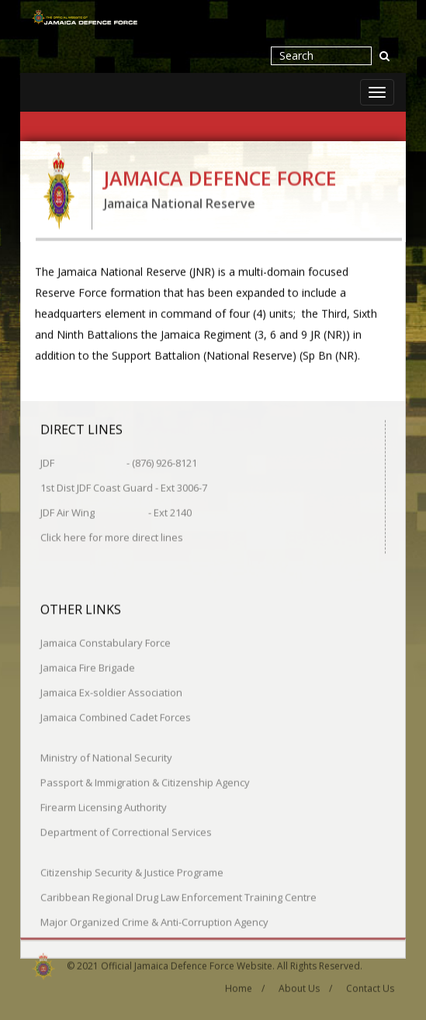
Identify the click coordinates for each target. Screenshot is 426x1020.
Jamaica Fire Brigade (87, 667)
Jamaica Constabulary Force (105, 642)
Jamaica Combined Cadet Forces (115, 717)
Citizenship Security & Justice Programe (131, 872)
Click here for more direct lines (111, 537)
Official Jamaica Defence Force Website (186, 963)
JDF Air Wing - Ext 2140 (116, 512)
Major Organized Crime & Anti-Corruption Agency (154, 921)
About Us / (305, 986)
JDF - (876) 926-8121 (118, 462)
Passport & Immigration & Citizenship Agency (145, 782)
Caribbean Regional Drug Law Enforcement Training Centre (178, 897)
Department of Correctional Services (126, 831)
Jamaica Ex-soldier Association (111, 692)
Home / (245, 986)
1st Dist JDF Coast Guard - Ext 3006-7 (123, 487)
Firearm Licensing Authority (103, 807)
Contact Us (370, 986)
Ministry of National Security (106, 757)
